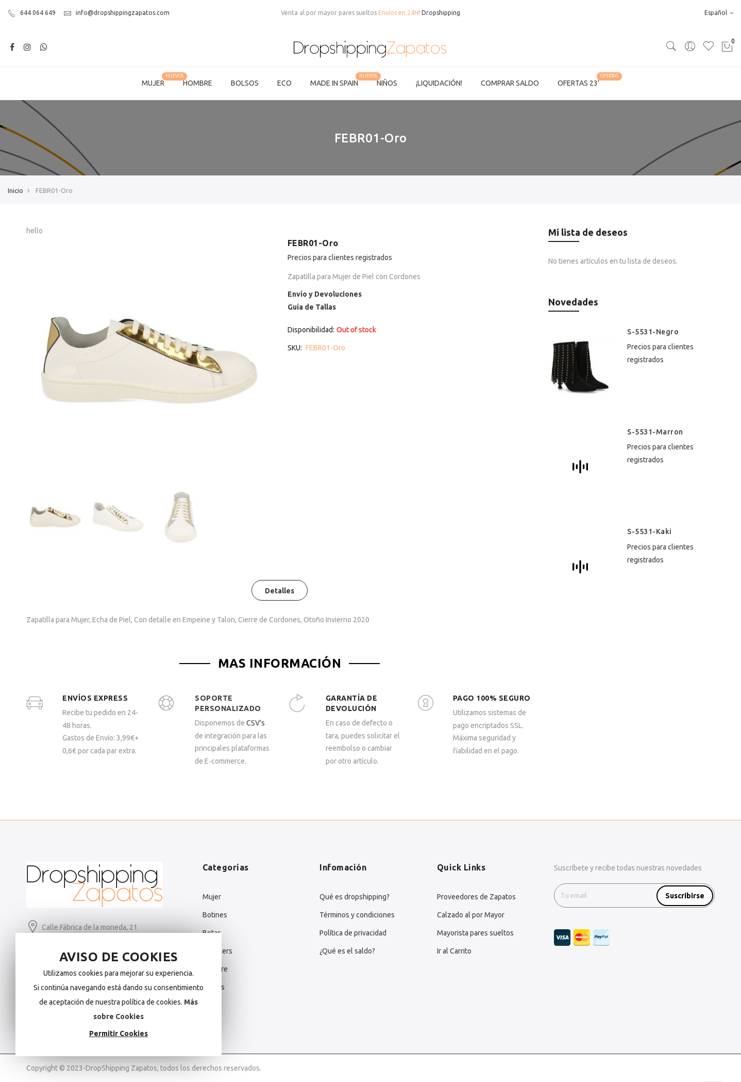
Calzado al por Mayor (470, 915)
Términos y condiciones (357, 915)
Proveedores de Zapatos (476, 897)
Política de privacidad (352, 933)
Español (718, 12)
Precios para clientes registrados (340, 257)
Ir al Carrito (454, 951)
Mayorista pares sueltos (475, 933)
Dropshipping (441, 12)
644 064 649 (32, 12)
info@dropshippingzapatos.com (116, 12)
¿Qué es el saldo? (347, 951)
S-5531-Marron (655, 432)
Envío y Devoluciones (325, 294)
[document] (118, 994)
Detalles (279, 591)
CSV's (255, 723)
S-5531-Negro (653, 332)
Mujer (212, 897)
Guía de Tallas (312, 307)
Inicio (15, 190)
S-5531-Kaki (649, 531)
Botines (215, 915)
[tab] (279, 590)
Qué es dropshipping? (354, 897)
